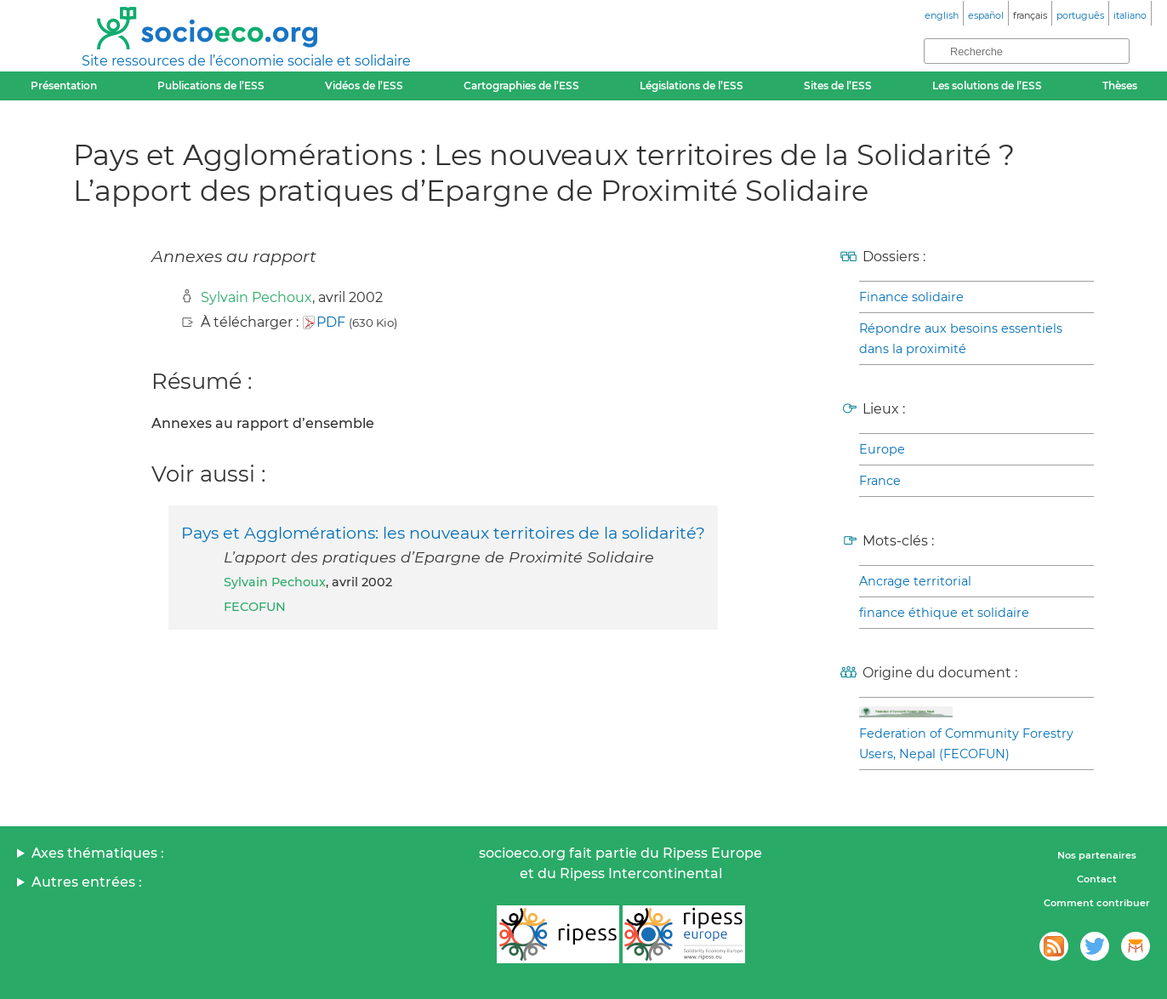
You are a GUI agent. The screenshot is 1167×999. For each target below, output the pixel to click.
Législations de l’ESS (691, 85)
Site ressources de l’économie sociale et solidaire (246, 61)
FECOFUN (255, 606)
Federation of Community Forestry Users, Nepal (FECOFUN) (966, 744)
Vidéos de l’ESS (364, 85)
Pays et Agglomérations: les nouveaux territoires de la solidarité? (443, 532)
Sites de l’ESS (838, 85)
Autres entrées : (86, 882)
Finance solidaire (911, 297)
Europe (882, 449)
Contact (1097, 879)
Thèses (1119, 85)
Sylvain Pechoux (256, 297)
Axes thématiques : (97, 853)
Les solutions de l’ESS (987, 85)
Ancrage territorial (915, 581)
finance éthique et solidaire (944, 612)
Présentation (64, 85)
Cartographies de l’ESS (521, 85)
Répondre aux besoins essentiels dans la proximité (960, 339)
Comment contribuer (1097, 903)
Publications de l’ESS (211, 85)
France (880, 480)
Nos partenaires (1096, 855)
